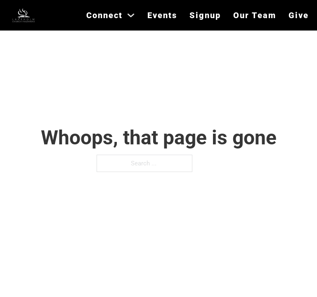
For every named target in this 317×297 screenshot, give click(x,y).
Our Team (254, 15)
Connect (104, 15)
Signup (205, 15)
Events (162, 15)
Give (299, 15)
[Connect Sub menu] (131, 15)
